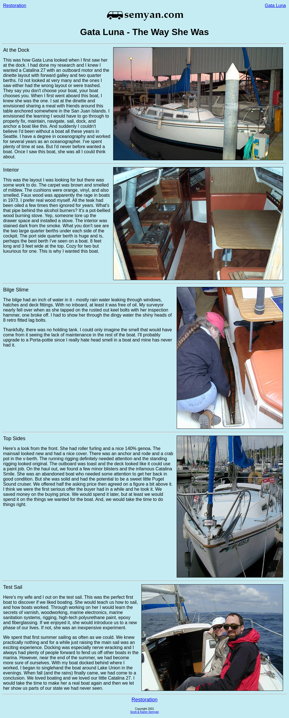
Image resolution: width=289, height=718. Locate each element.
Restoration (14, 5)
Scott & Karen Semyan (144, 711)
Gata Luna (275, 5)
